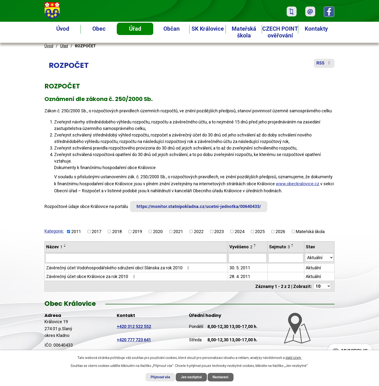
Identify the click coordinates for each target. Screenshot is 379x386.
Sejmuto (279, 246)
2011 (76, 231)
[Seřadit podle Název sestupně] (65, 246)
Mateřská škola (244, 32)
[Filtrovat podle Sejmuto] (285, 258)
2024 (239, 231)
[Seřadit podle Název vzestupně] (65, 244)
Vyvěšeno (240, 246)
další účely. (293, 358)
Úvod (62, 28)
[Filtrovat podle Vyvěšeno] (247, 258)
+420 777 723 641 (134, 339)
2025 (260, 231)
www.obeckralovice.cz (297, 183)
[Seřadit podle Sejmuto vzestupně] (292, 244)
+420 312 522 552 (134, 326)
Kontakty (316, 28)
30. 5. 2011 (239, 267)
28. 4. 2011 (239, 276)
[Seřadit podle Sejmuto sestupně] (292, 246)
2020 (158, 231)
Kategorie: (54, 231)
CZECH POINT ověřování (280, 32)
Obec (99, 28)
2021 (178, 231)
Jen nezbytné (191, 377)
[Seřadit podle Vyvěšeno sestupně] (255, 246)
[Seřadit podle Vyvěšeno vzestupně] (255, 244)
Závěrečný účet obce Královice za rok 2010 (91, 276)
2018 (117, 231)
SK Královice (207, 28)
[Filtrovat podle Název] (136, 258)
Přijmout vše (160, 377)
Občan (171, 28)
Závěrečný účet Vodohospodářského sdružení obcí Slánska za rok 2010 (118, 267)
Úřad (135, 28)
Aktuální (313, 267)
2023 (219, 231)
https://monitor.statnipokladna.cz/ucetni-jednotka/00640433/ (199, 206)
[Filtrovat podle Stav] (319, 257)
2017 (96, 231)
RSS (324, 63)
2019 (137, 231)
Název (54, 246)
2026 (280, 231)
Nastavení (221, 377)
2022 (199, 231)
